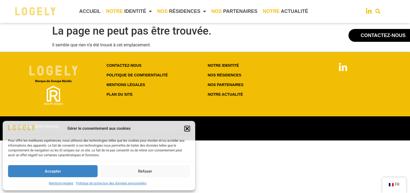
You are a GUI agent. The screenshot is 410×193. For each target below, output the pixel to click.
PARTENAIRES (234, 11)
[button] (187, 128)
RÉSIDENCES (181, 11)
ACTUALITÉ (285, 11)
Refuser (145, 171)
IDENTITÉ (129, 11)
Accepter (53, 171)
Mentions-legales (61, 183)
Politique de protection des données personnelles (111, 183)
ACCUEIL (90, 11)
